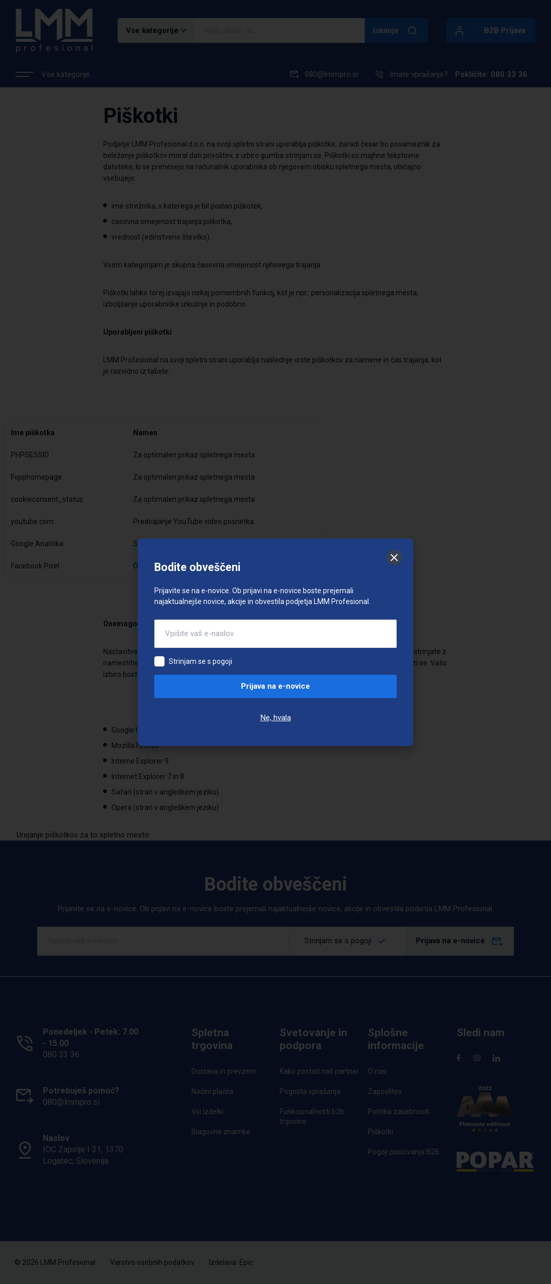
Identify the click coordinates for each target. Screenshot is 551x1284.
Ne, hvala (276, 717)
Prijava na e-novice (275, 686)
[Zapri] (394, 557)
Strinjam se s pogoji (200, 661)
